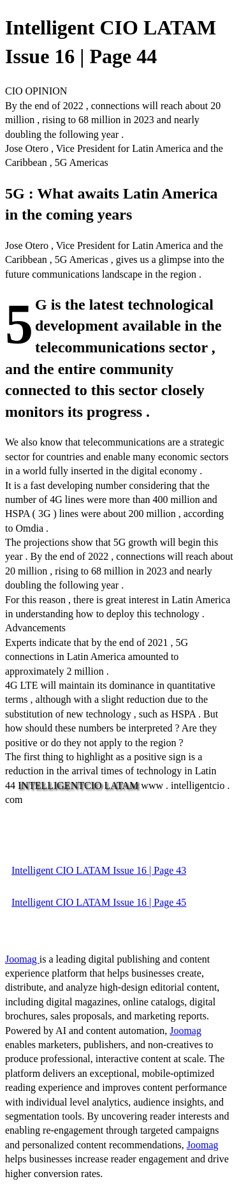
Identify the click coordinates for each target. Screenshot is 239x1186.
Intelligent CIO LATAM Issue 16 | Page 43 (98, 870)
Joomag (22, 959)
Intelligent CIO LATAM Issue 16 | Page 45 (98, 902)
